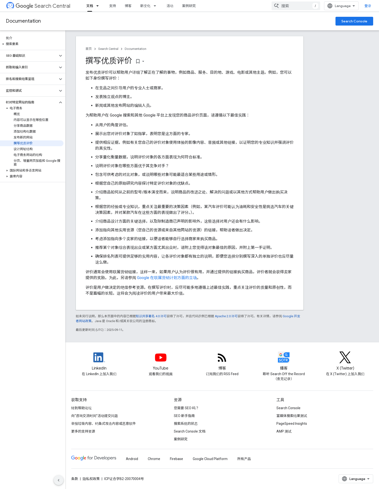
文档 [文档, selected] (89, 6)
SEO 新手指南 (184, 416)
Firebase (176, 459)
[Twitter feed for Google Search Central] (345, 361)
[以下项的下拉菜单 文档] (99, 6)
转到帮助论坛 (81, 408)
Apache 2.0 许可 (226, 316)
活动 (170, 6)
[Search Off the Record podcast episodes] (283, 361)
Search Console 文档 (189, 431)
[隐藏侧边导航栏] (58, 480)
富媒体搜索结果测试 (291, 416)
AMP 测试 (283, 431)
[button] (31, 44)
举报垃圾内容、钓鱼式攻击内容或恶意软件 (103, 424)
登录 (367, 6)
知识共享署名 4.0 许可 (151, 316)
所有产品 (244, 459)
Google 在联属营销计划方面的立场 (167, 277)
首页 (89, 49)
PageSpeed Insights (291, 424)
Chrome (154, 459)
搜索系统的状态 (186, 424)
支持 (112, 6)
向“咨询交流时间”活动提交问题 (94, 416)
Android (132, 459)
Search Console (354, 21)
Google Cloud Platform (210, 459)
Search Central (43, 6)
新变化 (145, 6)
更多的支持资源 (83, 431)
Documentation (23, 21)
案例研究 (189, 6)
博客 (128, 6)
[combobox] (296, 5)
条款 (74, 479)
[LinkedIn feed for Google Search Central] (99, 361)
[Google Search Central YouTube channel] (160, 361)
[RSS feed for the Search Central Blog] (222, 361)
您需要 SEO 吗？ (186, 408)
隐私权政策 (91, 479)
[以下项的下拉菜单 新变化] (156, 6)
